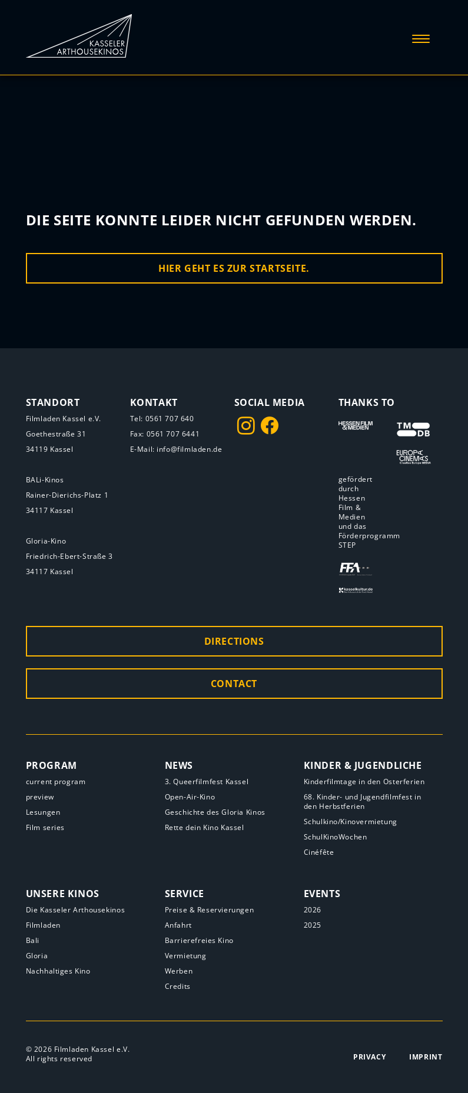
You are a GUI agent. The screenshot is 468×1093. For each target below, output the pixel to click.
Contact (234, 683)
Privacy (369, 1057)
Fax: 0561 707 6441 (165, 434)
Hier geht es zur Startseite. (234, 268)
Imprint (425, 1057)
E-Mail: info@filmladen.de (176, 449)
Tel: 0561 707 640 (162, 419)
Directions (234, 641)
